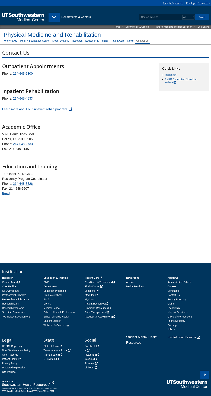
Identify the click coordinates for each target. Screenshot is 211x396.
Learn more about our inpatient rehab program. (35, 109)
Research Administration (15, 299)
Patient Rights (9, 359)
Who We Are (10, 40)
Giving (171, 303)
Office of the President (180, 316)
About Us (173, 277)
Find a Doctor (92, 286)
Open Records (10, 354)
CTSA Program (10, 290)
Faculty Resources (173, 3)
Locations (90, 290)
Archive (130, 282)
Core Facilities (10, 286)
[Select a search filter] (188, 17)
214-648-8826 (23, 183)
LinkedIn (89, 367)
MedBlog (89, 295)
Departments (50, 286)
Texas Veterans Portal (55, 350)
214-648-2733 (23, 144)
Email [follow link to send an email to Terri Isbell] (6, 193)
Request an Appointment (98, 316)
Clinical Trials (9, 282)
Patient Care (117, 40)
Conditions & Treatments (98, 282)
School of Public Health (56, 316)
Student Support (52, 320)
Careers (172, 286)
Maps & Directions (178, 312)
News (130, 40)
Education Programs (54, 290)
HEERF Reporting (12, 346)
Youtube (89, 359)
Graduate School (52, 295)
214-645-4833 (23, 98)
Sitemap (172, 325)
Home (117, 26)
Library (47, 303)
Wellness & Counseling (56, 325)
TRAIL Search (51, 354)
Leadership (174, 308)
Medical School (51, 308)
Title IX (171, 329)
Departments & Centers (137, 26)
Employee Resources (198, 3)
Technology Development (16, 316)
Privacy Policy (9, 363)
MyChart (89, 299)
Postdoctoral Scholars (14, 295)
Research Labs (10, 303)
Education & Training (96, 40)
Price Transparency (95, 312)
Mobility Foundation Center (34, 40)
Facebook (90, 346)
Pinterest (89, 363)
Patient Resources (95, 303)
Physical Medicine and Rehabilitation (173, 26)
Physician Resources (96, 308)
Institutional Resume (182, 337)
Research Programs (13, 308)
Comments (174, 290)
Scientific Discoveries (13, 312)
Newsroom (132, 277)
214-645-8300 (23, 73)
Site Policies (8, 372)
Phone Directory (176, 320)
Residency (170, 74)
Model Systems (60, 40)
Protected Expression (13, 367)
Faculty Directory (177, 299)
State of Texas (51, 346)
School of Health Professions (59, 312)
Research (77, 40)
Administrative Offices (179, 282)
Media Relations (135, 286)
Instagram (90, 354)
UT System (49, 359)
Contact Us (203, 26)
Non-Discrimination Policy (16, 350)
